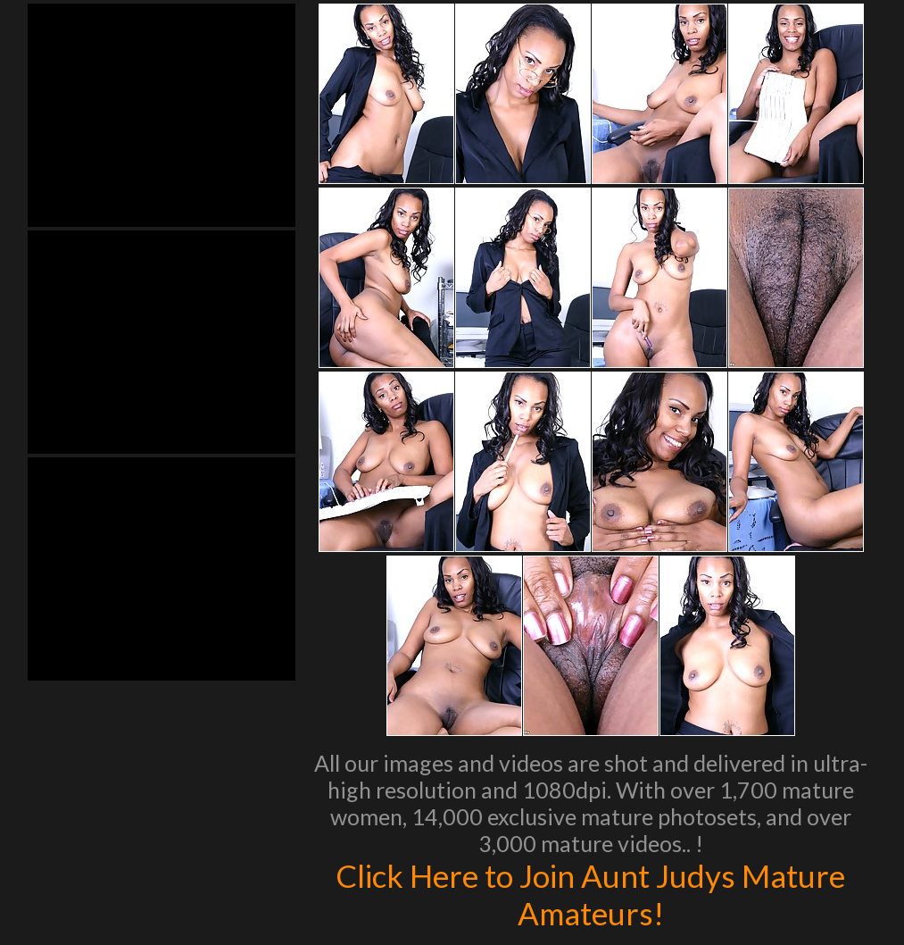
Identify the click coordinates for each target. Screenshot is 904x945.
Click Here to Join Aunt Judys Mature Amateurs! (590, 894)
